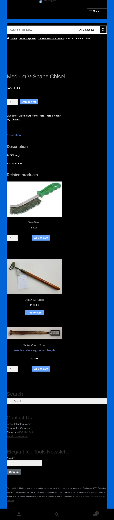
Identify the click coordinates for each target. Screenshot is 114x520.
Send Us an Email (17, 436)
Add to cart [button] (34, 312)
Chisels (16, 119)
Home (13, 38)
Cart (87, 512)
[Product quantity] (12, 102)
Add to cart (29, 101)
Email (11, 458)
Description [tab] (14, 135)
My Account (19, 514)
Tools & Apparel (27, 38)
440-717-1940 (25, 432)
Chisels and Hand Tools (51, 38)
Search (57, 514)
